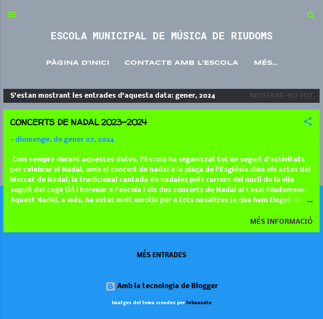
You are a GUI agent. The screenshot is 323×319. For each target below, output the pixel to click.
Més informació (281, 222)
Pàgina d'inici (77, 63)
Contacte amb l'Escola (181, 63)
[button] (308, 123)
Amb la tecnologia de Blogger (161, 286)
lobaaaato (199, 302)
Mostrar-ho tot (281, 95)
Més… (266, 63)
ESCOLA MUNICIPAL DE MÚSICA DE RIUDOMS (161, 35)
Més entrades (161, 255)
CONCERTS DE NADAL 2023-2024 (78, 122)
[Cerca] (311, 17)
